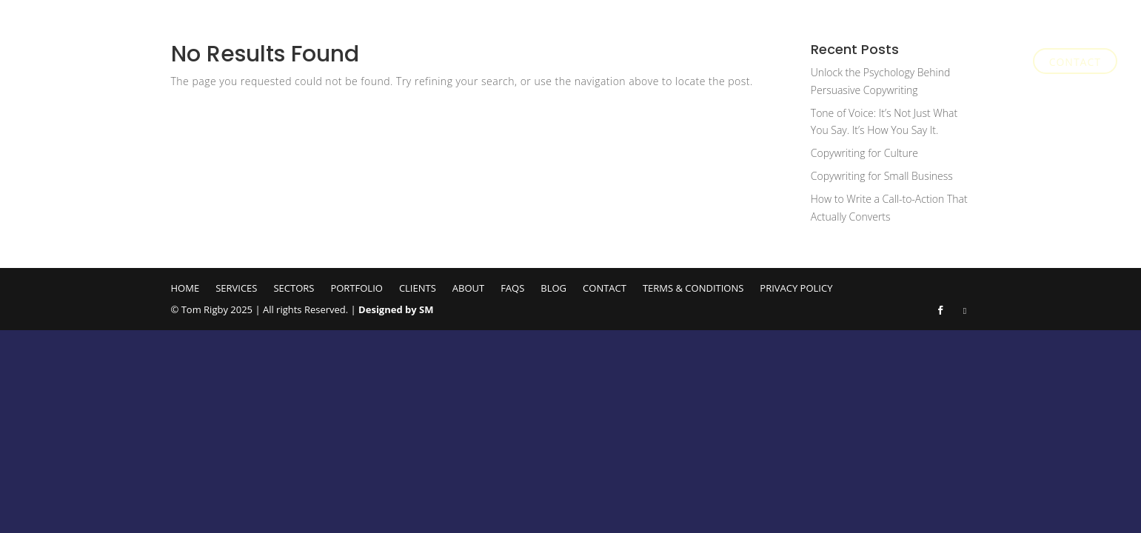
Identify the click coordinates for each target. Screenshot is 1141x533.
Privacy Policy (796, 288)
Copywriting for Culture (864, 153)
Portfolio (762, 63)
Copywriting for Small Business (882, 176)
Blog (1001, 63)
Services (623, 63)
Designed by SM (395, 309)
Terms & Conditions (693, 288)
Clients (832, 63)
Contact (1075, 63)
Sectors (690, 63)
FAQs (955, 63)
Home (566, 63)
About (890, 63)
